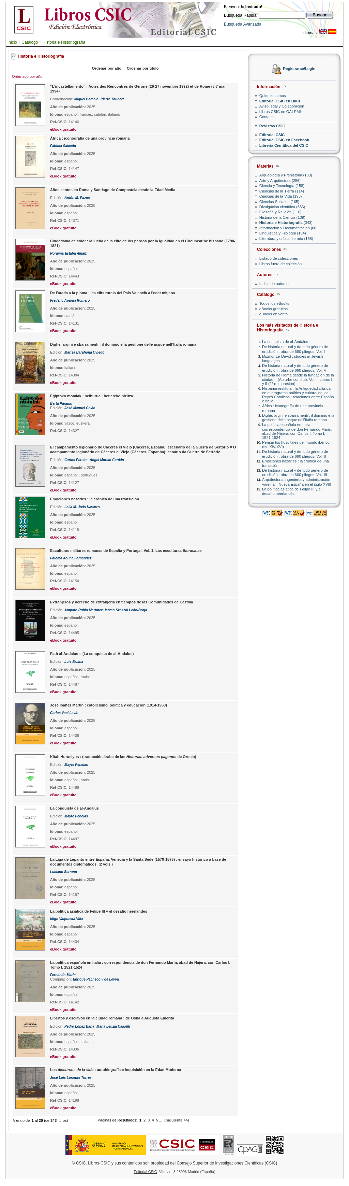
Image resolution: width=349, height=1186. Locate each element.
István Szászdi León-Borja (126, 610)
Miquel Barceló (86, 99)
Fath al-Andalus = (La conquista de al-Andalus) (92, 654)
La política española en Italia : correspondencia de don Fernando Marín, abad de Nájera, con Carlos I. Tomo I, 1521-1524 (297, 431)
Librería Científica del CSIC (283, 145)
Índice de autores (274, 284)
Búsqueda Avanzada (242, 24)
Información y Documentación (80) (288, 228)
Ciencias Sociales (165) (279, 202)
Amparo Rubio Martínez (83, 610)
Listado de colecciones (278, 258)
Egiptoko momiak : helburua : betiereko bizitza (91, 396)
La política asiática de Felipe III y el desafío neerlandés (291, 491)
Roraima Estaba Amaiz (68, 253)
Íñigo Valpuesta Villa (66, 919)
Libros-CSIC (99, 1163)
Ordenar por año (106, 68)
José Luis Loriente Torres (71, 1078)
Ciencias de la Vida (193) (280, 196)
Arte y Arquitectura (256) (280, 180)
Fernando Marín (63, 975)
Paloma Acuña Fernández (70, 558)
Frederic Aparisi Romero (70, 300)
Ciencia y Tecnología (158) (281, 186)
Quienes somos (272, 96)
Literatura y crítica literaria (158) (286, 239)
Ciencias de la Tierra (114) (281, 191)
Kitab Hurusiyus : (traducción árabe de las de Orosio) (123, 757)
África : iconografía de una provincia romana (90, 138)
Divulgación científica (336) (282, 207)
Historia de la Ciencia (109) (282, 217)
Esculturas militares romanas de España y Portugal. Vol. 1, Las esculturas (126, 550)
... (160, 1120)
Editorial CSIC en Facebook (284, 140)
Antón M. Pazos (77, 198)
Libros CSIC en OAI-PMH (281, 112)
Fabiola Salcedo (63, 146)
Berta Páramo (61, 403)
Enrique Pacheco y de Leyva (96, 979)
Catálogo (29, 42)
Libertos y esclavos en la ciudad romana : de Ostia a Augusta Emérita (112, 1018)
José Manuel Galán (79, 408)
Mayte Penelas (76, 765)
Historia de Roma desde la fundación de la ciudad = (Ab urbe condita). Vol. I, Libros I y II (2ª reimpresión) (298, 379)
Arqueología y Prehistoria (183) (285, 175)
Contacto (267, 117)
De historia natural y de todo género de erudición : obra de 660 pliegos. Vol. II (295, 453)
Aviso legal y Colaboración (281, 106)
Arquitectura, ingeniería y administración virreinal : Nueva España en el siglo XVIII (296, 481)
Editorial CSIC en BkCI (279, 101)
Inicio (12, 42)
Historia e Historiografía (64, 42)
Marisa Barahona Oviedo (84, 352)
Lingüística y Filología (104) (282, 233)
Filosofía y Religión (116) (280, 212)
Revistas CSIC (272, 126)
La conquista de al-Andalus (285, 342)
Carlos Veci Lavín (64, 713)
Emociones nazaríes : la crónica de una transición (94, 499)
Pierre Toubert (112, 99)
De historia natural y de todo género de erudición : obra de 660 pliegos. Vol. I (295, 349)
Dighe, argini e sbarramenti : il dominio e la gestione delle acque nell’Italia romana (298, 417)
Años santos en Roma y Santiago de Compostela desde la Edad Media (112, 190)
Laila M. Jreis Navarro (82, 507)
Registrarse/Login (299, 69)
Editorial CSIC (272, 135)
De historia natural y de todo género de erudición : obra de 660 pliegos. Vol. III (295, 472)
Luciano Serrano (63, 872)
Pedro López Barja (79, 1026)
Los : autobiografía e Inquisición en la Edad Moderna (115, 1070)
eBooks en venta (273, 314)
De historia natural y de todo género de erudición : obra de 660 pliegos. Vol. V (295, 367)
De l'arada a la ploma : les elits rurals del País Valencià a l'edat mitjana (112, 293)
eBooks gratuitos (273, 309)
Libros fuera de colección (280, 264)
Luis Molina (73, 661)
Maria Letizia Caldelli (113, 1026)
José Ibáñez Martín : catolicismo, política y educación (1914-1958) (108, 705)
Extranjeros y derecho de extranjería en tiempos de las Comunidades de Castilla (121, 602)
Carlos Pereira (76, 460)
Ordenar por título (143, 68)
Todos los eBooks (274, 303)
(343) (286, 222)
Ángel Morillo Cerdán (107, 460)
